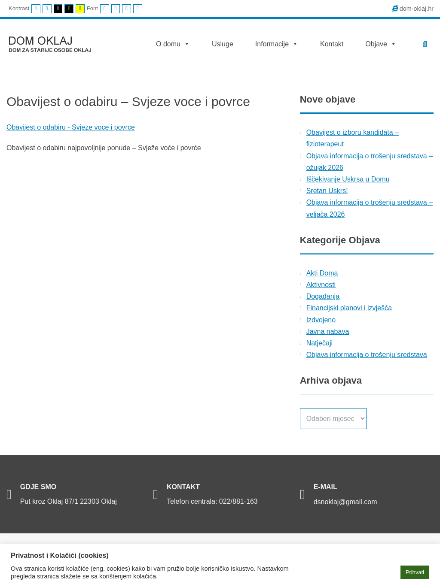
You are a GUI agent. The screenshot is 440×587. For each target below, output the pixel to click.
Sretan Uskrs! (327, 190)
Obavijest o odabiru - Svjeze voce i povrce (70, 127)
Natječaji (319, 343)
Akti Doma (322, 273)
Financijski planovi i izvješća (349, 308)
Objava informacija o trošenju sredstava (366, 354)
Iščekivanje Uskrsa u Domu (348, 179)
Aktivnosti (321, 284)
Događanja (322, 296)
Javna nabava (327, 331)
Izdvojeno (321, 320)
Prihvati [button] (415, 572)
